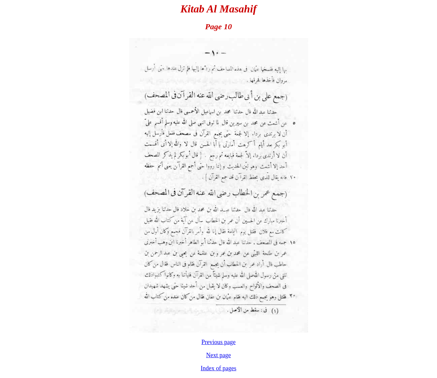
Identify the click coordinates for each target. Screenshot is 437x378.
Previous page (218, 342)
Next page (218, 355)
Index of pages (218, 368)
